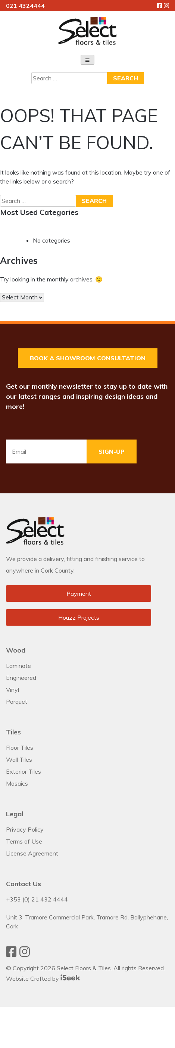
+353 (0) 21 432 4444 (37, 899)
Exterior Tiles (23, 771)
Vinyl (12, 689)
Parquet (16, 701)
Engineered (21, 677)
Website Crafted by (43, 978)
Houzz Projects (78, 617)
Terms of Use (24, 841)
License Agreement (32, 853)
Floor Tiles (19, 747)
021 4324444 (25, 5)
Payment (78, 593)
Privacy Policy (25, 829)
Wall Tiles (19, 759)
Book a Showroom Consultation (88, 358)
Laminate (18, 665)
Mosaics (17, 783)
